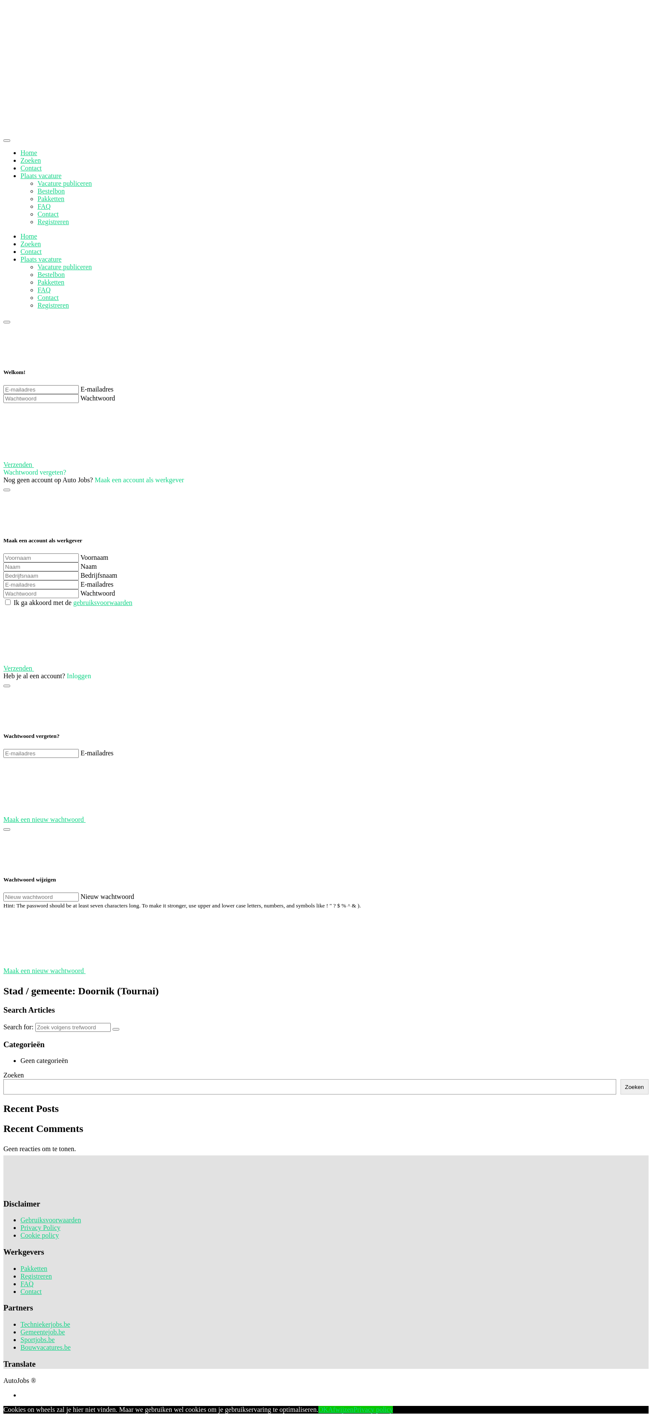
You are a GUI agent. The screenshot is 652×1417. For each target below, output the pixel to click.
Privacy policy (373, 1409)
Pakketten (51, 198)
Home (28, 152)
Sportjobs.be (37, 1339)
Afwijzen (341, 1409)
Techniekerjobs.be (45, 1324)
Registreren (53, 221)
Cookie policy (39, 1235)
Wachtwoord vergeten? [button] (34, 472)
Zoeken (30, 160)
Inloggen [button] (79, 676)
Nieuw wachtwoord (107, 896)
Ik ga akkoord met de (73, 602)
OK (323, 1409)
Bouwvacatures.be (45, 1347)
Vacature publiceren (65, 183)
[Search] (116, 1029)
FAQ (44, 206)
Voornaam (94, 557)
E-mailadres (97, 389)
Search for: (18, 1027)
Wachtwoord (98, 398)
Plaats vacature (40, 175)
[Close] (6, 140)
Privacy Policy (40, 1227)
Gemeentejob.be (42, 1332)
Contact (31, 168)
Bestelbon (51, 191)
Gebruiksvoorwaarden (50, 1220)
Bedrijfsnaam (99, 575)
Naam (89, 566)
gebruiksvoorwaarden (103, 602)
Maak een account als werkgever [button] (139, 480)
